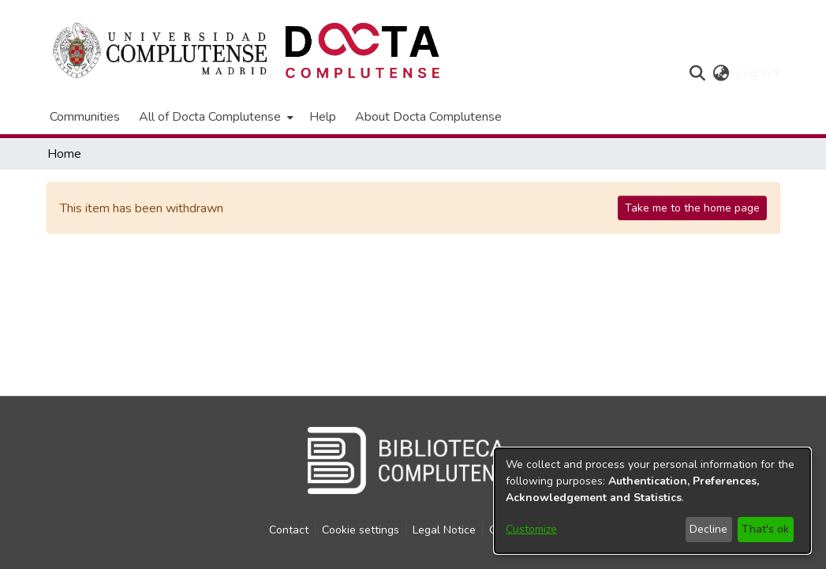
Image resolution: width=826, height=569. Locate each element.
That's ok (765, 529)
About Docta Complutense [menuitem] (428, 116)
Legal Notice (444, 529)
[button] (698, 73)
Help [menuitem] (322, 116)
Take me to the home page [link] (692, 207)
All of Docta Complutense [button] (210, 116)
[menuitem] (214, 116)
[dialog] (652, 500)
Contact (288, 529)
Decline (708, 529)
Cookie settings (360, 529)
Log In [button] (754, 73)
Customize (531, 529)
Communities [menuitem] (85, 116)
